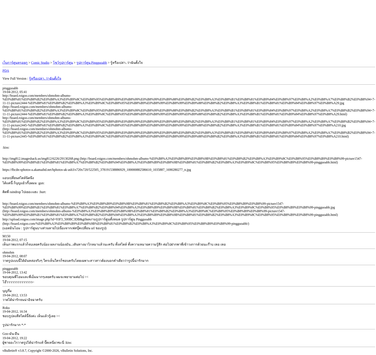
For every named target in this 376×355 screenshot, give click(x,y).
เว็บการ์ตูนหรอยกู (15, 62)
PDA (5, 70)
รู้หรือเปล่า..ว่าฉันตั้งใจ (45, 78)
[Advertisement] (188, 30)
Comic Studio (40, 62)
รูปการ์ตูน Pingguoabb (91, 62)
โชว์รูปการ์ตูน (63, 62)
